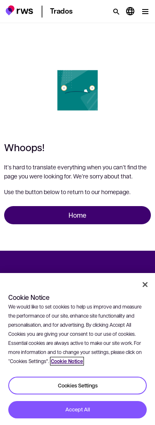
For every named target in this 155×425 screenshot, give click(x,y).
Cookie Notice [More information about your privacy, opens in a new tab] (67, 361)
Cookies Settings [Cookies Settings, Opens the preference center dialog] (78, 385)
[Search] (116, 11)
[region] (77, 349)
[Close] (145, 284)
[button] (19, 10)
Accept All (77, 409)
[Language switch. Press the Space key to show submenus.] (130, 11)
